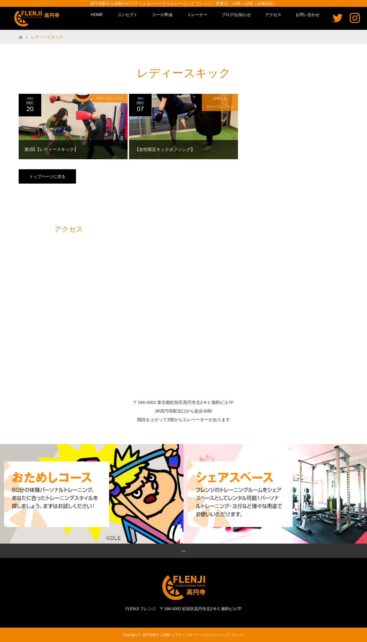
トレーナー (197, 14)
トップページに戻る (47, 176)
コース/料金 (162, 14)
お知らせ (220, 98)
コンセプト (127, 14)
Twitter (338, 18)
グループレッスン (109, 98)
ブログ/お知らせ (236, 14)
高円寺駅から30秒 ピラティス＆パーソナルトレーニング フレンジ (193, 635)
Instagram (355, 18)
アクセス (273, 14)
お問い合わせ (308, 14)
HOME (97, 14)
